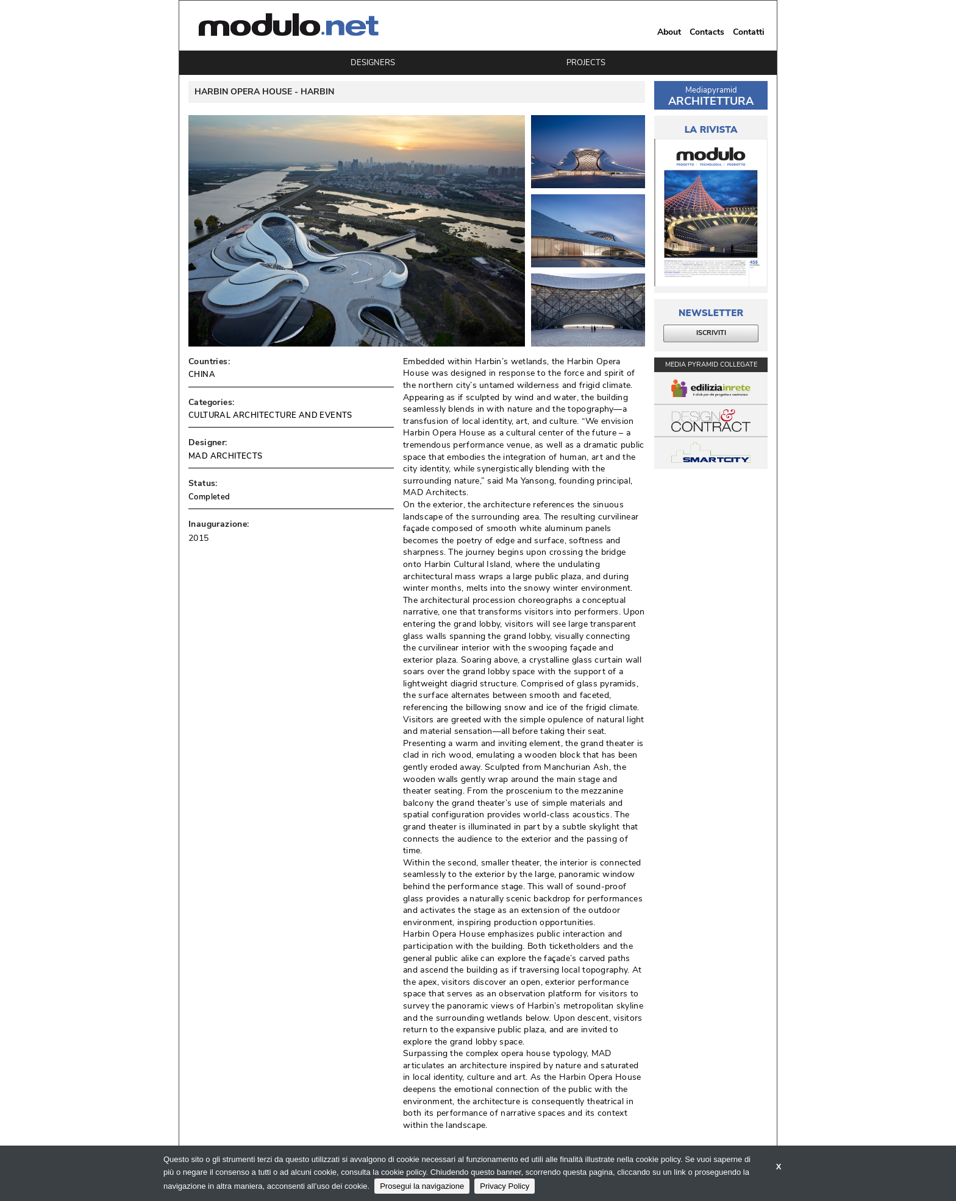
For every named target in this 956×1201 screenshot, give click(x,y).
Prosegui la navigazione (422, 1186)
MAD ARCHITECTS (225, 456)
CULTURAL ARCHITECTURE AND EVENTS (270, 415)
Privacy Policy (504, 1186)
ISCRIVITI (711, 332)
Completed (209, 496)
